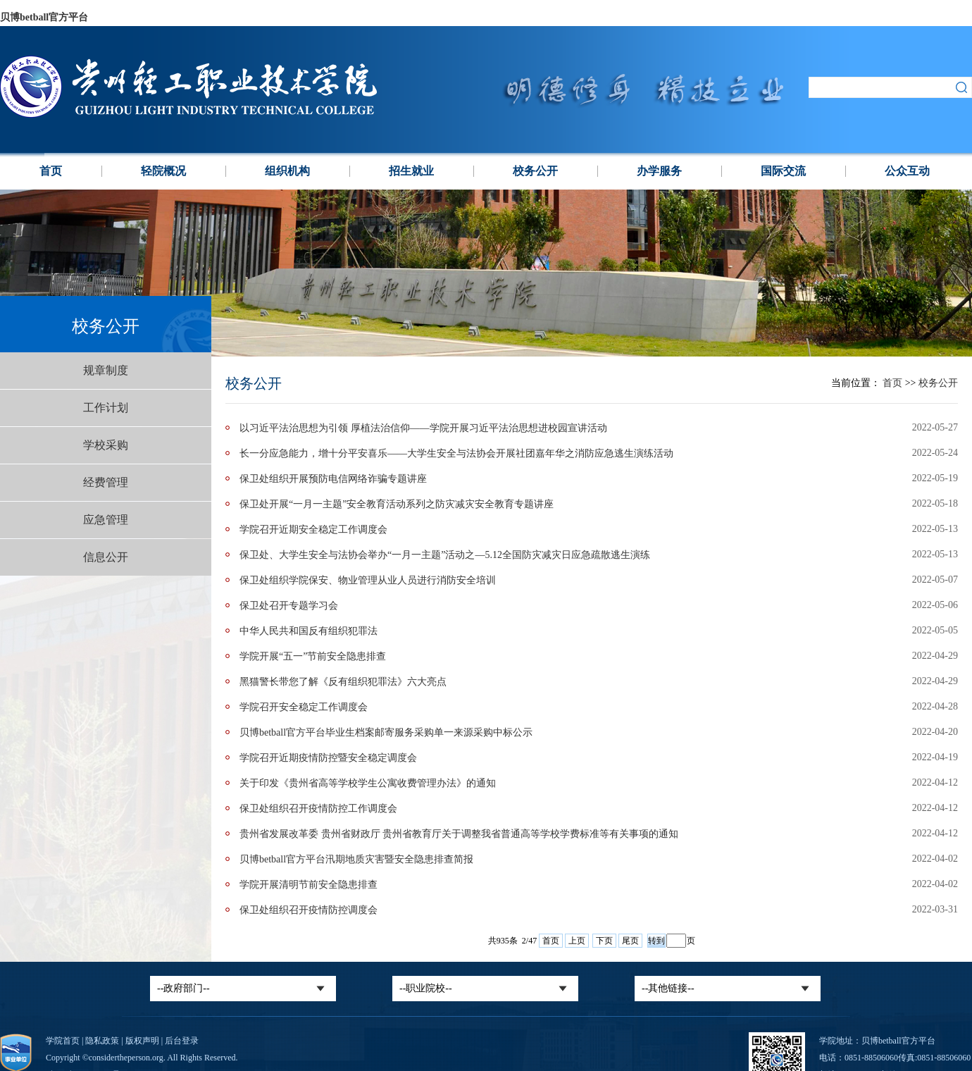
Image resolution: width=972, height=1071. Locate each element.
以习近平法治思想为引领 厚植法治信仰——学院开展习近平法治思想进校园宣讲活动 (423, 428)
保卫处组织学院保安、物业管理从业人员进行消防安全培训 (367, 580)
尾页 (630, 941)
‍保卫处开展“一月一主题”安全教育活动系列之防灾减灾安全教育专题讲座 (396, 504)
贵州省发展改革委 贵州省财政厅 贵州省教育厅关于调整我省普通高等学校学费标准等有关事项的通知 (458, 834)
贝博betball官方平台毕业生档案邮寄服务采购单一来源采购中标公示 (385, 732)
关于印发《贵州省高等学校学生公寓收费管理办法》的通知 (367, 783)
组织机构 (287, 171)
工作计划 (105, 408)
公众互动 (907, 171)
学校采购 (105, 445)
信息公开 (105, 557)
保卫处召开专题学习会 (288, 605)
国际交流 (783, 171)
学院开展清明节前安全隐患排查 (308, 884)
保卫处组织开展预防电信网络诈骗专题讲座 (333, 478)
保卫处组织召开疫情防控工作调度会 (318, 808)
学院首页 (63, 1041)
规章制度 (105, 370)
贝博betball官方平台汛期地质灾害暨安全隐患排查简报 (356, 859)
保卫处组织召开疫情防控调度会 (308, 910)
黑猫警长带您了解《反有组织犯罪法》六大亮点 (343, 681)
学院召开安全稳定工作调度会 (303, 707)
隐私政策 (102, 1041)
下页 (604, 941)
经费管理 (105, 482)
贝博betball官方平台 (44, 17)
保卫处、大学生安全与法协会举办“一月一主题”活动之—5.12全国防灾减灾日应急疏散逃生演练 (444, 555)
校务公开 (535, 171)
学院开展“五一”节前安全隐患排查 (312, 656)
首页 (50, 171)
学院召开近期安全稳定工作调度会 (313, 529)
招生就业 (411, 171)
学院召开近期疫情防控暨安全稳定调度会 (328, 758)
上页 (576, 941)
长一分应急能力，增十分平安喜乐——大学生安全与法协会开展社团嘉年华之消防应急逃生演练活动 (456, 453)
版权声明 (142, 1041)
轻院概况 (163, 171)
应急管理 (105, 520)
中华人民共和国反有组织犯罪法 (308, 631)
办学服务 (659, 171)
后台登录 (182, 1041)
